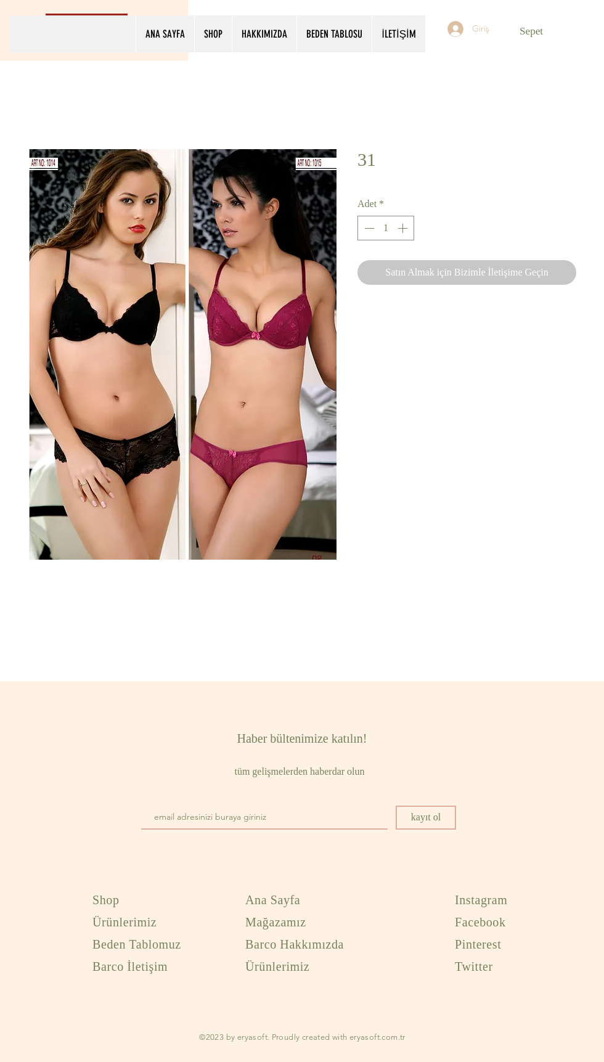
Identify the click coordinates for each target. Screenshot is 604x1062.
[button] (539, 31)
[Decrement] (368, 228)
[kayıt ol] (426, 818)
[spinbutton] (386, 228)
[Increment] (403, 228)
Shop (106, 900)
